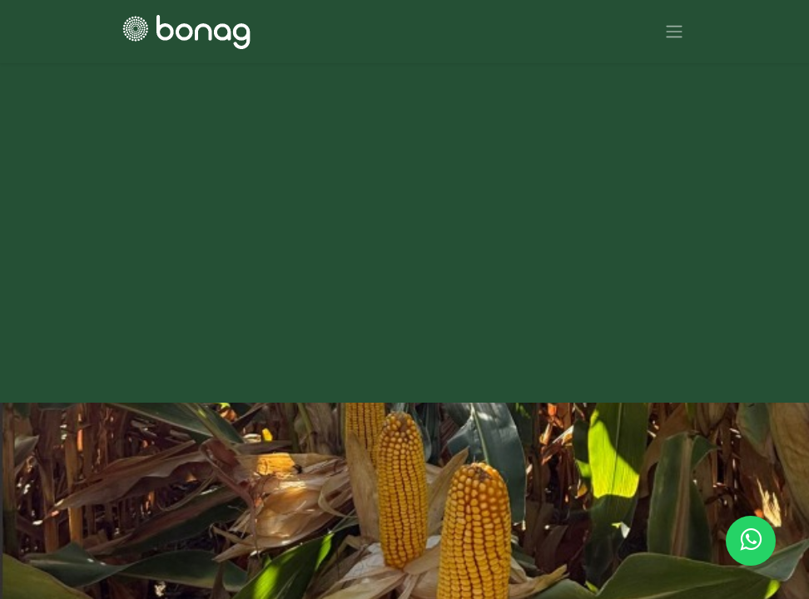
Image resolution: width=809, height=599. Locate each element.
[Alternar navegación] (674, 32)
